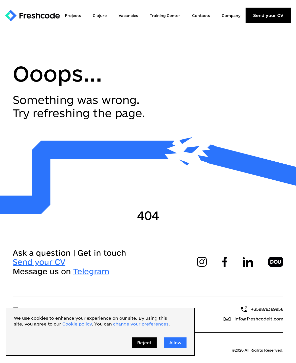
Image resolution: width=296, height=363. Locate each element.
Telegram (91, 271)
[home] (32, 15)
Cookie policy (77, 323)
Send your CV (268, 15)
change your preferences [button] (141, 323)
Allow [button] (175, 342)
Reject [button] (144, 342)
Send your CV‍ (39, 262)
